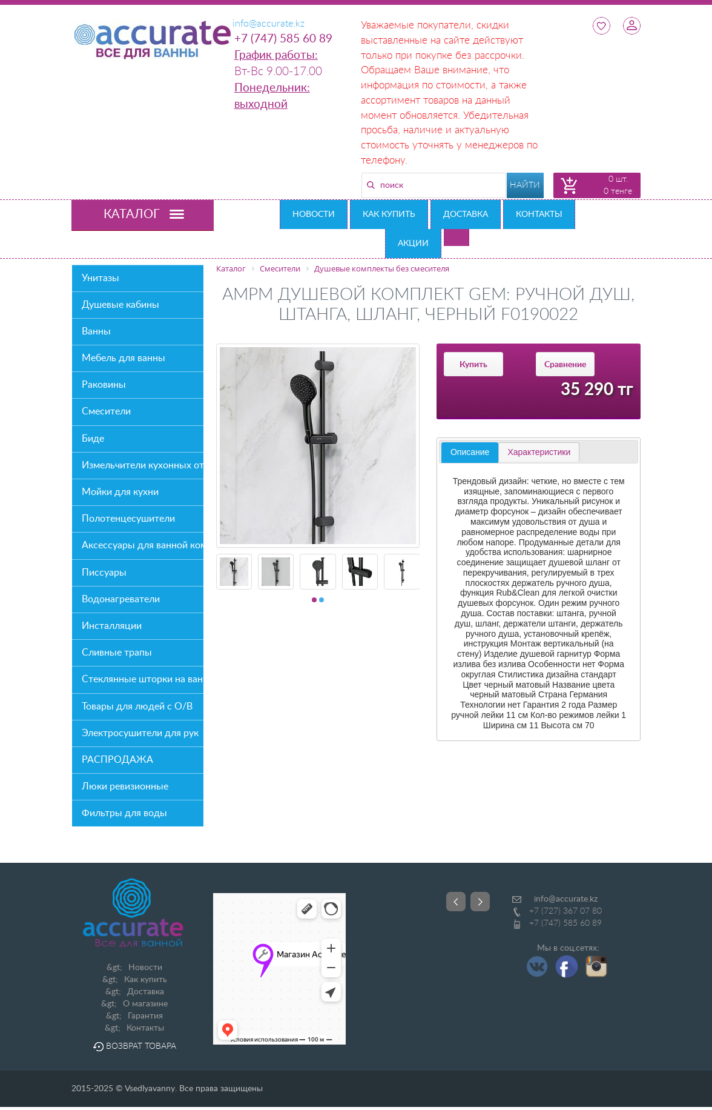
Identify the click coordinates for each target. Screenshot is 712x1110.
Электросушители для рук (140, 733)
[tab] (469, 452)
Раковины (104, 385)
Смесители (106, 411)
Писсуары (104, 572)
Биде (93, 439)
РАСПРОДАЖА (117, 760)
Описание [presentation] (469, 452)
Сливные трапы (117, 652)
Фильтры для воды (124, 813)
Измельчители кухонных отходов (142, 465)
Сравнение (565, 365)
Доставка (465, 214)
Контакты (539, 214)
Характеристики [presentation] (538, 452)
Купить (473, 365)
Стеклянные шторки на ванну (142, 679)
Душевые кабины (120, 305)
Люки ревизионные (125, 786)
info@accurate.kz (566, 899)
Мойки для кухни (120, 492)
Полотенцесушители (128, 518)
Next (480, 901)
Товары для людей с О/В (137, 706)
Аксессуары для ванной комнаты (142, 545)
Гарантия (145, 1016)
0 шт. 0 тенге (618, 185)
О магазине (145, 1004)
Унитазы (100, 278)
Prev (456, 901)
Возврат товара (134, 1046)
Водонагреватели (121, 599)
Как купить (389, 214)
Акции (413, 243)
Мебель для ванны (123, 358)
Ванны (96, 331)
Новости (313, 214)
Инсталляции (112, 626)
